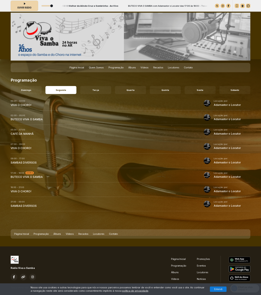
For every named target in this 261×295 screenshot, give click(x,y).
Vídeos (144, 67)
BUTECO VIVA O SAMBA (27, 119)
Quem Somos (96, 67)
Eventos (201, 265)
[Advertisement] (130, 221)
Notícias (201, 279)
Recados (158, 67)
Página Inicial (77, 67)
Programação (116, 67)
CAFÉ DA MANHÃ (22, 133)
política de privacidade (135, 290)
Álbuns (132, 67)
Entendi (218, 289)
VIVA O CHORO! (21, 105)
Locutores (173, 67)
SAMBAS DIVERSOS (24, 162)
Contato (188, 67)
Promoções (203, 259)
